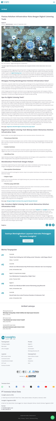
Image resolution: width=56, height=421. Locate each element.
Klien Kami (3, 346)
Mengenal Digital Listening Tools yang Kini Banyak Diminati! (22, 201)
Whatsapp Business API (33, 351)
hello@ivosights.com (8, 408)
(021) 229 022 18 (6, 409)
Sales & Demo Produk (33, 356)
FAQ (19, 418)
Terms (27, 418)
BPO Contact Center (6, 356)
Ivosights (45, 209)
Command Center (5, 358)
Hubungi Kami (28, 241)
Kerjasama (30, 361)
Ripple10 (38, 209)
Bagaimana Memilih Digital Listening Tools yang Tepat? (21, 126)
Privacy (23, 418)
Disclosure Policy (34, 418)
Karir (29, 363)
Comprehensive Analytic (7, 361)
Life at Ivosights (5, 348)
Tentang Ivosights (5, 344)
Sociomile (30, 346)
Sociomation (31, 348)
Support (30, 358)
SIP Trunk (3, 363)
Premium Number (5, 365)
